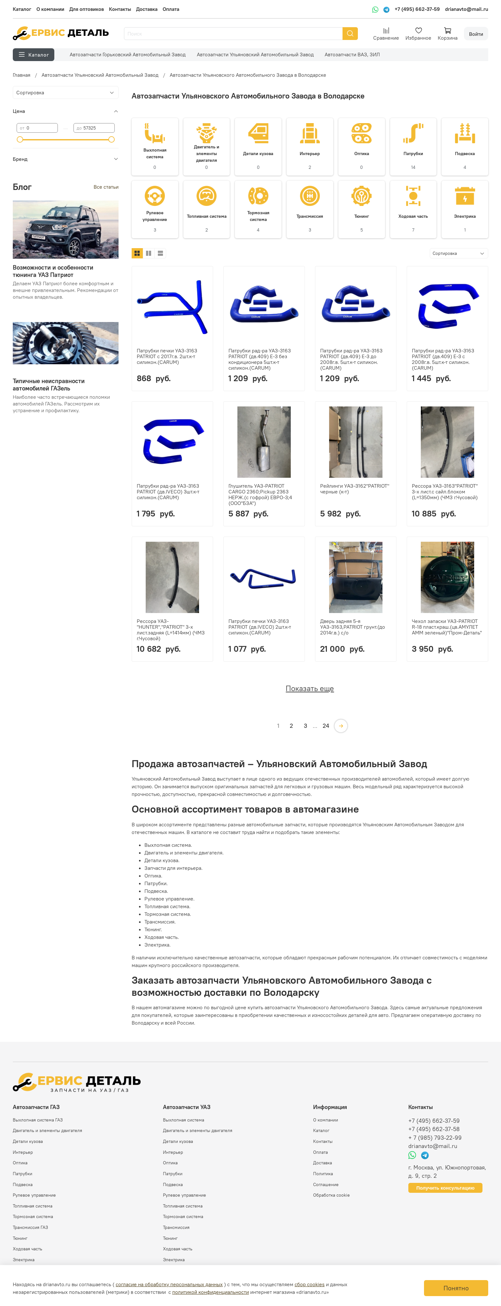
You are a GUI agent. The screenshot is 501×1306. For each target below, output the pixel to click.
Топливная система (32, 1206)
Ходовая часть (27, 1249)
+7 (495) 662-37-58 (434, 1129)
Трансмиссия (176, 1227)
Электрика (24, 1260)
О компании (50, 9)
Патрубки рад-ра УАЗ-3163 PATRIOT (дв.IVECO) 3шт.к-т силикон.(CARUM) (168, 491)
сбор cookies (310, 1284)
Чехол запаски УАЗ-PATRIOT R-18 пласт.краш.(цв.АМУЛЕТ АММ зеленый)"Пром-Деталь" (447, 627)
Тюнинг (20, 1238)
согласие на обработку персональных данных (169, 1284)
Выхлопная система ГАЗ (38, 1120)
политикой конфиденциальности (210, 1292)
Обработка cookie (331, 1195)
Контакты (120, 9)
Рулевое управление (34, 1195)
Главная (21, 75)
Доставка (147, 9)
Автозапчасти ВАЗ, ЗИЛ (352, 54)
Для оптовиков (86, 9)
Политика (323, 1173)
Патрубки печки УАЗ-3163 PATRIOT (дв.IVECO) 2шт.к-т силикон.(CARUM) (259, 627)
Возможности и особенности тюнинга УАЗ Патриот (53, 271)
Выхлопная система (183, 1120)
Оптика (20, 1163)
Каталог (22, 9)
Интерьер (23, 1152)
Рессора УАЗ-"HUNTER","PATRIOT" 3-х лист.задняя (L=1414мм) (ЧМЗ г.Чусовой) (171, 629)
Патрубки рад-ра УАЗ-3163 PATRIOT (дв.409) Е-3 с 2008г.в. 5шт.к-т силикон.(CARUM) (443, 359)
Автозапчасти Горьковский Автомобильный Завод (128, 54)
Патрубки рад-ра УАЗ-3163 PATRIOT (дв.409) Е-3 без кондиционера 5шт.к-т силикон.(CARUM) (259, 359)
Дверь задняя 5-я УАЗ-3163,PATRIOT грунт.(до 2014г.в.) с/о (352, 627)
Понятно (456, 1288)
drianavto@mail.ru (466, 9)
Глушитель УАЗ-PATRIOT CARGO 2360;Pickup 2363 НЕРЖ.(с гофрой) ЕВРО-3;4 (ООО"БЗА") (260, 494)
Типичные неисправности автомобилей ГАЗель (49, 384)
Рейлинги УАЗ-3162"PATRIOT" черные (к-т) (354, 489)
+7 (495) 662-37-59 (417, 9)
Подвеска (23, 1184)
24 (326, 725)
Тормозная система (33, 1216)
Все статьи (106, 187)
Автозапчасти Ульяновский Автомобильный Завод (255, 54)
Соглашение (326, 1184)
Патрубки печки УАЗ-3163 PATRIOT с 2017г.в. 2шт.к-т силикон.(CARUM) (167, 356)
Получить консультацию (445, 1188)
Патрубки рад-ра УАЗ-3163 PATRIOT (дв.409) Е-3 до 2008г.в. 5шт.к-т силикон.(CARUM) (351, 359)
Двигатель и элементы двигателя (47, 1130)
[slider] (20, 139)
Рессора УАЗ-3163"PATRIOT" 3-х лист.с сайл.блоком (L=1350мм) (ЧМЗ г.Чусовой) (445, 491)
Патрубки (22, 1173)
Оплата (171, 9)
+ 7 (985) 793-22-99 (435, 1137)
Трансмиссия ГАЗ (30, 1227)
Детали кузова (28, 1141)
